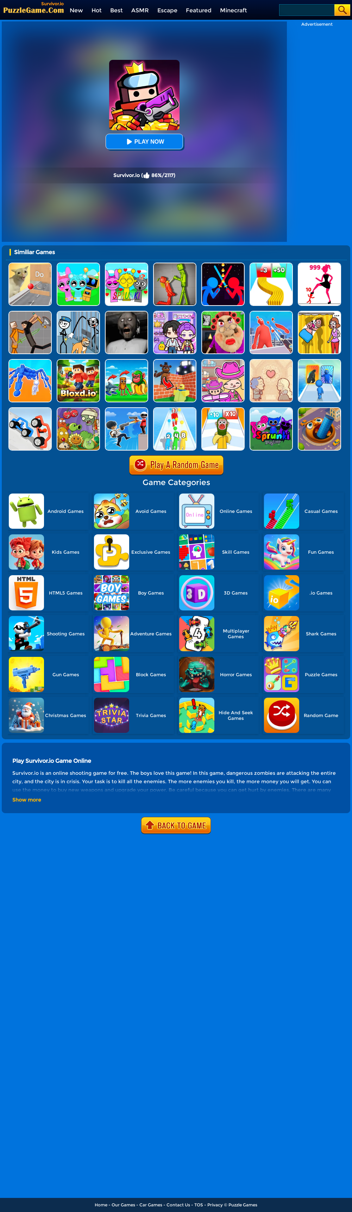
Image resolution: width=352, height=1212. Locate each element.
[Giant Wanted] (271, 313)
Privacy (215, 1204)
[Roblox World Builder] (174, 361)
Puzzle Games (242, 1204)
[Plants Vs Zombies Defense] (78, 410)
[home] (34, 10)
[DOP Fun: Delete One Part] (319, 313)
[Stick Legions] (319, 265)
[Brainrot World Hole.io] (319, 410)
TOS (198, 1204)
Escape (167, 10)
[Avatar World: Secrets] (174, 313)
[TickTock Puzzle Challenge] (30, 265)
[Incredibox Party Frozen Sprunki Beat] (78, 265)
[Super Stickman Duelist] (223, 265)
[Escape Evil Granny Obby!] (223, 313)
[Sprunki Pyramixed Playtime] (271, 410)
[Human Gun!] (174, 410)
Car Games (150, 1204)
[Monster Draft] (319, 361)
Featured (199, 10)
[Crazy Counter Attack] (126, 410)
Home (101, 1204)
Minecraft (233, 10)
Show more (26, 800)
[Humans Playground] (30, 313)
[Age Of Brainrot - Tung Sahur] (126, 361)
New (76, 10)
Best (116, 10)
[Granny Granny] (126, 313)
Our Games (123, 1204)
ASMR (140, 10)
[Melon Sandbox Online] (174, 265)
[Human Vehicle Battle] (30, 361)
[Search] (306, 10)
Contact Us (178, 1204)
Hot (97, 10)
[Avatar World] (223, 361)
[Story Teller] (271, 361)
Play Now (144, 141)
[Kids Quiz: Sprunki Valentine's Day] (126, 265)
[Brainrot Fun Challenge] (223, 410)
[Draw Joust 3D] (30, 410)
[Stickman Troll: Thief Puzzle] (78, 313)
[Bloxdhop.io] (78, 361)
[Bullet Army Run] (271, 265)
